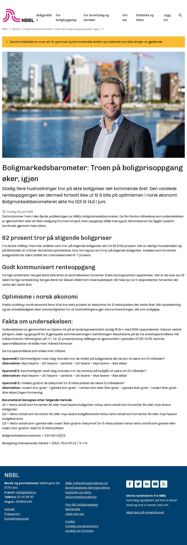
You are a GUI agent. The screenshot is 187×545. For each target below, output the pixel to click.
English (70, 521)
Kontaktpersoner (16, 519)
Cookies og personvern (81, 526)
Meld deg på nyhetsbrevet (145, 512)
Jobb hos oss (74, 514)
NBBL (5, 29)
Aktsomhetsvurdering (80, 497)
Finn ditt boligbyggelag (81, 505)
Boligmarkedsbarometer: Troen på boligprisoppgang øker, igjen (61, 29)
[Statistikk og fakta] (148, 16)
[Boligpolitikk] (44, 16)
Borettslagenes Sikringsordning (87, 488)
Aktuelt (15, 29)
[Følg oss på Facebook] (129, 484)
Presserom (12, 514)
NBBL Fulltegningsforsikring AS (86, 483)
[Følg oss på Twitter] (138, 484)
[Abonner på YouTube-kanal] (155, 484)
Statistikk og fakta (78, 492)
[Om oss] (127, 16)
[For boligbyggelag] (68, 16)
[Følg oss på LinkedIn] (146, 484)
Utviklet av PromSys (79, 531)
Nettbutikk (72, 509)
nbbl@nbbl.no (26, 492)
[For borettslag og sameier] (101, 16)
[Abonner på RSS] (163, 484)
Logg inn (167, 17)
